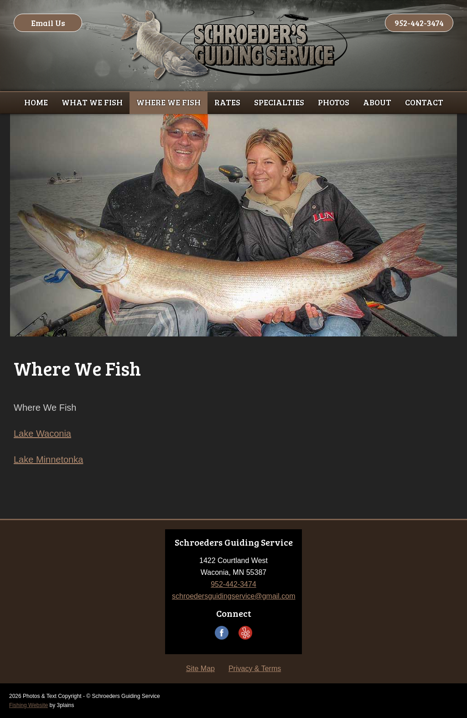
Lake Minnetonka (48, 460)
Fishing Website (28, 705)
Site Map (200, 668)
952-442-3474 (419, 22)
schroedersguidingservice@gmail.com (234, 596)
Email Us (48, 22)
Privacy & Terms (254, 668)
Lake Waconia (42, 434)
